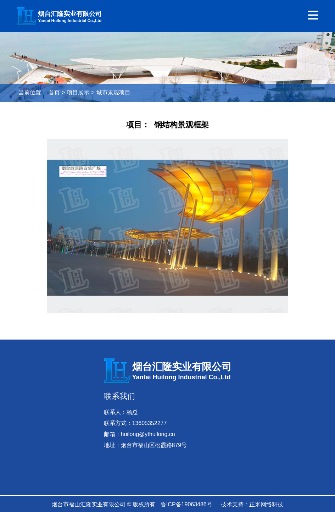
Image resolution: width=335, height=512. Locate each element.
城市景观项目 (113, 92)
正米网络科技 (266, 504)
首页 (54, 92)
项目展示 (78, 92)
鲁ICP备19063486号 (186, 504)
